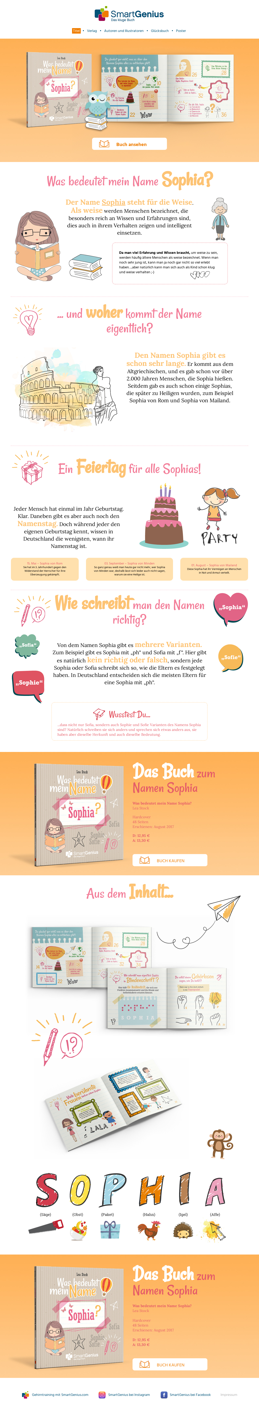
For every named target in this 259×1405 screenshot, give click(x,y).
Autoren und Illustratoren (124, 31)
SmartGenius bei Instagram (129, 1395)
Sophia (113, 202)
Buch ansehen (131, 145)
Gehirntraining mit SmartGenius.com (60, 1395)
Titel (76, 31)
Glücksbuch (160, 31)
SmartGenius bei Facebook (190, 1395)
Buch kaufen (171, 861)
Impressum (229, 1395)
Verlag (92, 31)
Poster (181, 31)
